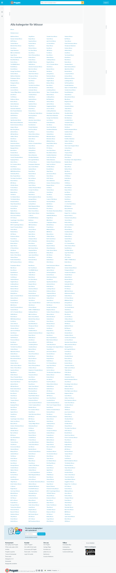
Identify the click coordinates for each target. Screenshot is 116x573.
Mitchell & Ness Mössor (34, 319)
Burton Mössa (14, 101)
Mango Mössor (14, 451)
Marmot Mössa (50, 94)
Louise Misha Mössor (34, 442)
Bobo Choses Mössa (33, 211)
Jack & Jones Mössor (51, 351)
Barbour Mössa (50, 83)
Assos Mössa (32, 236)
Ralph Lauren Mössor (70, 367)
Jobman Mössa (14, 131)
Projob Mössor (14, 502)
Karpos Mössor (50, 444)
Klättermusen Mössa (69, 78)
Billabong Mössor (69, 491)
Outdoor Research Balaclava (54, 162)
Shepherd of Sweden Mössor (36, 370)
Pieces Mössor (68, 414)
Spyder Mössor (14, 412)
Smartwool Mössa (69, 224)
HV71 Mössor (68, 486)
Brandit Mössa (50, 169)
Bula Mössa (13, 85)
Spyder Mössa (68, 164)
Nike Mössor (13, 267)
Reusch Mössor (32, 433)
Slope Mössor (50, 484)
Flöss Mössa (50, 208)
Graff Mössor (68, 458)
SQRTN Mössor (14, 337)
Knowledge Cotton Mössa (53, 113)
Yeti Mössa (13, 194)
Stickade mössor (15, 33)
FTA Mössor (49, 449)
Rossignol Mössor (15, 505)
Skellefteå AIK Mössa (52, 215)
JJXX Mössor (67, 449)
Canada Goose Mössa (70, 90)
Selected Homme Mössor (35, 451)
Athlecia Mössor (32, 484)
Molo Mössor (32, 351)
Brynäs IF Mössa (68, 215)
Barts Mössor (32, 277)
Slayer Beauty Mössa (16, 204)
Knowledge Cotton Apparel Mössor (55, 347)
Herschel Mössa (14, 222)
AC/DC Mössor (68, 430)
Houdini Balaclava (69, 85)
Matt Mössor (14, 472)
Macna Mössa (68, 187)
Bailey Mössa (50, 252)
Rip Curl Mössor (14, 433)
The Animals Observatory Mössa (54, 211)
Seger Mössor (32, 272)
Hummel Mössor (14, 309)
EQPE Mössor (50, 342)
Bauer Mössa (50, 45)
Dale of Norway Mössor (34, 365)
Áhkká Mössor (32, 337)
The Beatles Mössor (69, 463)
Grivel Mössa (50, 192)
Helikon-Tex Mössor (69, 398)
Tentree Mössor (14, 442)
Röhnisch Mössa (32, 48)
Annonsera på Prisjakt (36, 548)
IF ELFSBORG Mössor (34, 488)
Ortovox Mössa (32, 229)
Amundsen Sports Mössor (71, 342)
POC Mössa (49, 148)
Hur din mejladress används (37, 535)
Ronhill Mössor (50, 367)
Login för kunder (34, 553)
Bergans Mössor (32, 284)
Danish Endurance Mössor (17, 379)
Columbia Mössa (32, 94)
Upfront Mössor (50, 270)
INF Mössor (13, 435)
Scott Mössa (32, 176)
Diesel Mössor (50, 477)
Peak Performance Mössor (53, 265)
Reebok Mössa (14, 231)
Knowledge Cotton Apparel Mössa (73, 159)
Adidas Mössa (68, 50)
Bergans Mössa (50, 185)
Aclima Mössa (50, 87)
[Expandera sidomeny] (2, 7)
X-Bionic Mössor (32, 367)
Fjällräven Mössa (15, 36)
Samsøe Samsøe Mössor (71, 267)
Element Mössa (32, 173)
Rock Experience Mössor (70, 400)
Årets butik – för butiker (36, 550)
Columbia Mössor (33, 347)
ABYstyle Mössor (15, 386)
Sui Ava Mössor (14, 474)
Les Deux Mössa (50, 43)
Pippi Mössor (14, 372)
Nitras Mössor (32, 460)
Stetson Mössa (50, 101)
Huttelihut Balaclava (51, 155)
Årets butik (14, 555)
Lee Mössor (49, 472)
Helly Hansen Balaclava (52, 115)
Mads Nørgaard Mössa (34, 206)
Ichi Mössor (31, 428)
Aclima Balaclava (15, 104)
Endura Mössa (32, 111)
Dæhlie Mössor (50, 388)
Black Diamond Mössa (70, 66)
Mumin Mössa (32, 234)
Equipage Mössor (15, 405)
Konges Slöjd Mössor (34, 398)
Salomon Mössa (68, 36)
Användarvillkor (72, 543)
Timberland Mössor (51, 293)
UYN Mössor (50, 428)
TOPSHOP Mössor (51, 493)
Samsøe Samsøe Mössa (16, 38)
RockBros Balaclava (69, 138)
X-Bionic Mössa (68, 234)
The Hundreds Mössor (52, 453)
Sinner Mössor (50, 321)
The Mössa (49, 194)
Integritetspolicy (72, 548)
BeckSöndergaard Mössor (71, 379)
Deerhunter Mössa (15, 143)
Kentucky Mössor (51, 412)
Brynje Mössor (50, 330)
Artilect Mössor (14, 374)
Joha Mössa (13, 94)
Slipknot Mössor (14, 470)
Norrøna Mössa (68, 124)
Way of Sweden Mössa (16, 57)
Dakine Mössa (68, 236)
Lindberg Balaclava (51, 111)
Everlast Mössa (32, 43)
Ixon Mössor (31, 446)
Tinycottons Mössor (69, 477)
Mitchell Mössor (14, 493)
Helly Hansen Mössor (52, 277)
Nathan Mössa (68, 169)
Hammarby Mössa (15, 173)
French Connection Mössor (71, 437)
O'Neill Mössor (50, 474)
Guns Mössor (14, 463)
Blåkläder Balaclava (15, 213)
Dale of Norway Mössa (34, 55)
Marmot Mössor (32, 349)
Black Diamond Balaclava (17, 122)
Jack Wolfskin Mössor (70, 321)
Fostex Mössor (32, 379)
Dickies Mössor (14, 344)
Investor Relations (54, 555)
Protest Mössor (32, 440)
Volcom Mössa (68, 220)
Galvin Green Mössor (34, 386)
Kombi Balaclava (51, 122)
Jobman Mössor (14, 384)
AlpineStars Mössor (15, 351)
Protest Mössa (14, 187)
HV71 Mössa (14, 217)
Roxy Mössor (32, 384)
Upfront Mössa (50, 104)
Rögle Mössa (50, 217)
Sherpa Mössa (68, 173)
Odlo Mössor (68, 309)
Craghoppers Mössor (34, 491)
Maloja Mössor (50, 442)
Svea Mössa (68, 104)
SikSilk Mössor (14, 314)
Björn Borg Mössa (15, 129)
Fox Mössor (13, 321)
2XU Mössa (31, 141)
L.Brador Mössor (14, 328)
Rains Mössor (14, 398)
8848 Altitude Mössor (16, 319)
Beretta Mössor (32, 293)
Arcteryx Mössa (68, 76)
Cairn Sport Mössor (15, 491)
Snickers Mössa (68, 48)
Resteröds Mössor (15, 326)
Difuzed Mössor (50, 495)
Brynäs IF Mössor (51, 486)
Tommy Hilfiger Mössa (16, 92)
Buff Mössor (68, 328)
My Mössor (31, 458)
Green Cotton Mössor (70, 474)
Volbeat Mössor (32, 470)
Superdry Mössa (32, 41)
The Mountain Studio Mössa (35, 113)
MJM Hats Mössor (69, 291)
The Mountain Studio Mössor (54, 372)
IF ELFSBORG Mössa (33, 217)
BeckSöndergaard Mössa (71, 129)
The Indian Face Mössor (70, 428)
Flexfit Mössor (50, 360)
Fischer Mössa (14, 62)
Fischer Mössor (68, 488)
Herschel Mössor (51, 353)
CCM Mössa (67, 183)
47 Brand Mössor (33, 512)
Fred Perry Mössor (51, 381)
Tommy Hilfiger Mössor (34, 423)
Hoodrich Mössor (69, 472)
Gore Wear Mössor (51, 398)
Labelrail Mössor (14, 453)
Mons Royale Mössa (15, 176)
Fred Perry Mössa (33, 129)
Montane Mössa (50, 241)
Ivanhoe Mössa (14, 73)
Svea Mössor (50, 279)
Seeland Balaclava (33, 208)
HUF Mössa (13, 234)
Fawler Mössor (14, 274)
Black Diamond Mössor (52, 340)
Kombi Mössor (32, 356)
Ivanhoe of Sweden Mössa (35, 143)
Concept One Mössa (33, 190)
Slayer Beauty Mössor (70, 467)
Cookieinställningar (73, 550)
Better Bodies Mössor (16, 388)
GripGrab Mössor (15, 279)
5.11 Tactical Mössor (52, 363)
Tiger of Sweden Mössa (52, 92)
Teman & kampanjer (16, 553)
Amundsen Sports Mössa (35, 120)
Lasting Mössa (32, 204)
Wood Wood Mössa (15, 215)
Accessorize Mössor (15, 446)
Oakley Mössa (32, 148)
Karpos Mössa (68, 190)
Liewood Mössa (14, 90)
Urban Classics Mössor (16, 365)
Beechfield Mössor (33, 323)
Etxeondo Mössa (33, 245)
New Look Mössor (51, 446)
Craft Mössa (13, 97)
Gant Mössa (31, 80)
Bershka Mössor (32, 449)
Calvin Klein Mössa (33, 87)
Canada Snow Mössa (52, 36)
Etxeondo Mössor (15, 509)
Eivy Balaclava (32, 124)
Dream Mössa (32, 257)
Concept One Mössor (52, 430)
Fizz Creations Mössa (16, 164)
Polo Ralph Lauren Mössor (71, 391)
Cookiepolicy (71, 546)
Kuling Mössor (14, 293)
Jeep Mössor (13, 477)
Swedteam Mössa (69, 231)
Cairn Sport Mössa (33, 222)
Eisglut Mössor (68, 444)
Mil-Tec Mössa (68, 227)
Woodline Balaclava (33, 157)
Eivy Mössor (13, 342)
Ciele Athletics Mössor (70, 479)
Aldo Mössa (31, 227)
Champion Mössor (69, 498)
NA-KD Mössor (68, 446)
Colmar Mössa (68, 148)
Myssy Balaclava (69, 208)
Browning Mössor (33, 391)
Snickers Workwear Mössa (53, 183)
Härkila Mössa (32, 152)
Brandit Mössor (68, 433)
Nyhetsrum (52, 553)
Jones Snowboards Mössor (35, 402)
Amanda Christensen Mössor (35, 333)
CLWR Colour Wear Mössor (53, 302)
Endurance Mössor (51, 498)
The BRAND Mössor (33, 270)
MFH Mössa (13, 183)
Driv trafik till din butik (36, 546)
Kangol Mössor (50, 358)
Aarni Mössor (14, 407)
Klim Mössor (13, 402)
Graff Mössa (32, 192)
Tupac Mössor (50, 458)
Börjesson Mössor (51, 512)
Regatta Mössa (50, 62)
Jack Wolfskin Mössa (15, 169)
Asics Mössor (32, 286)
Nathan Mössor (68, 416)
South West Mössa (51, 157)
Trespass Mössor (15, 400)
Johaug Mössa (50, 73)
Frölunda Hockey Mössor (53, 488)
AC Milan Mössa (50, 166)
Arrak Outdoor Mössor (16, 484)
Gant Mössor (14, 333)
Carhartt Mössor (14, 291)
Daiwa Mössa (68, 111)
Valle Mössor (14, 409)
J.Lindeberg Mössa (51, 90)
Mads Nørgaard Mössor (34, 474)
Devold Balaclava (69, 92)
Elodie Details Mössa (16, 259)
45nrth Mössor (50, 521)
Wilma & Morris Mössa (34, 134)
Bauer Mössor (32, 335)
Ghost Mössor (50, 456)
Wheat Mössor (68, 502)
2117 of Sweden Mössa (52, 64)
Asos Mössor (32, 377)
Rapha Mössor (14, 428)
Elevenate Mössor (51, 316)
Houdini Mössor (68, 274)
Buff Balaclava (50, 99)
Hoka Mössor (14, 395)
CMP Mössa (49, 50)
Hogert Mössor (50, 519)
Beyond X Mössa (51, 245)
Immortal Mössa (32, 201)
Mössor (12, 29)
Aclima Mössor (14, 353)
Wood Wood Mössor (34, 353)
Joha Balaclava (14, 87)
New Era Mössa (14, 106)
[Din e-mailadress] (40, 531)
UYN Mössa (67, 176)
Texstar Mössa (68, 211)
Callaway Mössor (51, 423)
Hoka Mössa (32, 108)
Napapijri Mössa (14, 148)
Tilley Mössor (50, 507)
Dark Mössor (50, 465)
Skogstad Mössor (69, 312)
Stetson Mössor (68, 360)
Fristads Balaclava (33, 127)
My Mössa (31, 220)
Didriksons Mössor (51, 291)
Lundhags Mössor (51, 288)
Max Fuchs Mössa (33, 69)
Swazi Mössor (68, 395)
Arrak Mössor (14, 360)
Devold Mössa (14, 69)
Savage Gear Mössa (15, 71)
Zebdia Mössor (50, 386)
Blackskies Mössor (69, 388)
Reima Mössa (68, 62)
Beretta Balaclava (15, 155)
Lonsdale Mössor (51, 400)
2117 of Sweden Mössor (16, 312)
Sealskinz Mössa (69, 131)
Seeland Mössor (50, 433)
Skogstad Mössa (33, 250)
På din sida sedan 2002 (17, 546)
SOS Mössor (50, 514)
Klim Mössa (67, 171)
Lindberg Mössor (15, 284)
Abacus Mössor (50, 314)
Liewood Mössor (15, 335)
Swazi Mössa (32, 145)
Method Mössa (14, 190)
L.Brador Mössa (32, 71)
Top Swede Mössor (69, 307)
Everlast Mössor (68, 363)
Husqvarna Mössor (33, 374)
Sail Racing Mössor (51, 272)
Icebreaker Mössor (69, 284)
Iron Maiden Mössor (51, 460)
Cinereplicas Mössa (69, 122)
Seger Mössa (14, 55)
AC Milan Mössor (69, 423)
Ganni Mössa (50, 38)
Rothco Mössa (68, 222)
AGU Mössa (49, 255)
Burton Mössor (68, 358)
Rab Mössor (49, 305)
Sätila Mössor (32, 274)
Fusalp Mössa (68, 194)
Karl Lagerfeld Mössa (34, 159)
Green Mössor (14, 458)
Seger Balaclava (14, 50)
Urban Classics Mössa (70, 245)
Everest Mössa (50, 131)
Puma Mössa (14, 238)
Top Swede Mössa (69, 55)
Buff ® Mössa (32, 183)
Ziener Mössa (14, 229)
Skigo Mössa (50, 171)
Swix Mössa (31, 83)
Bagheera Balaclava (15, 145)
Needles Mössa (68, 162)
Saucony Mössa (68, 143)
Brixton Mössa (14, 243)
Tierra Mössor (68, 330)
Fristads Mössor (14, 302)
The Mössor (67, 456)
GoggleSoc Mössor (69, 481)
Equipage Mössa (15, 159)
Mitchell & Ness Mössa (16, 45)
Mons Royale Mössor (52, 337)
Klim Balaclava (68, 118)
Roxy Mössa (31, 131)
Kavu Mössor (14, 270)
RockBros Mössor (15, 391)
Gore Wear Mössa (51, 150)
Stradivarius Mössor (51, 451)
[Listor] (2, 12)
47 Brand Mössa (14, 248)
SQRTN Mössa (14, 115)
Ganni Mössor (50, 300)
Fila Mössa (67, 127)
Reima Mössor (50, 356)
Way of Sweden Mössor (16, 377)
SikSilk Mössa (32, 64)
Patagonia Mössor (69, 270)
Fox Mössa (49, 52)
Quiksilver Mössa (33, 104)
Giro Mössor (49, 379)
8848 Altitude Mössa (15, 171)
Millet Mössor (14, 305)
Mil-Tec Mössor (14, 500)
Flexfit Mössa (32, 101)
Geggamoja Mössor (51, 295)
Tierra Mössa (68, 41)
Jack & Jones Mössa (51, 173)
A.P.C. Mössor (32, 519)
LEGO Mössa (32, 180)
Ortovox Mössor (32, 307)
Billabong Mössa (51, 229)
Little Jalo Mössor (51, 284)
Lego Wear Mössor (51, 365)
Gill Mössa (31, 262)
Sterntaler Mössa (33, 252)
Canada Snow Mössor (70, 272)
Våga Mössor (14, 481)
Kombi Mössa (68, 178)
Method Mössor (50, 440)
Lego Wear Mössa (69, 252)
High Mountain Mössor (52, 281)
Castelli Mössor (32, 437)
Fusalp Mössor (50, 435)
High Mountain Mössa (16, 120)
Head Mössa (14, 166)
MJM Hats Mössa (33, 224)
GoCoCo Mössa (50, 108)
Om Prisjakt (52, 543)
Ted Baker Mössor (51, 509)
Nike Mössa (67, 99)
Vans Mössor (32, 300)
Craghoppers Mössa (51, 222)
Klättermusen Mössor (70, 293)
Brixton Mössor (32, 363)
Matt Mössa (49, 204)
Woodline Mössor (33, 393)
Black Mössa (32, 194)
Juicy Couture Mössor (70, 412)
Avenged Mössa (32, 199)
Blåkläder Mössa (51, 141)
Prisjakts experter (16, 550)
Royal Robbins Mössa (52, 143)
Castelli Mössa (68, 185)
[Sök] (82, 2)
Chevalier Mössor (69, 356)
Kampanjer (14, 560)
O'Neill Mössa (50, 206)
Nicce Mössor (50, 500)
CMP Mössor (50, 395)
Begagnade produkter (17, 562)
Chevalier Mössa (69, 64)
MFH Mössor (31, 419)
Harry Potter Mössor (15, 381)
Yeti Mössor (13, 456)
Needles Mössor (32, 407)
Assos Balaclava (51, 180)
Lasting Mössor (68, 470)
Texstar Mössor (50, 481)
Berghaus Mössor (51, 309)
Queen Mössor (50, 467)
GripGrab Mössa (32, 99)
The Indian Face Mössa (16, 178)
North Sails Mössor (33, 502)
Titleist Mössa (68, 108)
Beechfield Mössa (15, 59)
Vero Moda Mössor (15, 437)
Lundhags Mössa (69, 80)
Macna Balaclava (33, 155)
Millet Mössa (50, 220)
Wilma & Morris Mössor (52, 384)
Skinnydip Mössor (33, 493)
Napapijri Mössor (69, 347)
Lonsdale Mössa (69, 120)
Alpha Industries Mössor (70, 344)
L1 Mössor (13, 486)
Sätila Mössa (32, 97)
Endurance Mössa (15, 236)
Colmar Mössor (14, 349)
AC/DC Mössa (50, 178)
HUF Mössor (13, 498)
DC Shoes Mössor (69, 298)
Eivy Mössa (49, 48)
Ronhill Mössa (14, 66)
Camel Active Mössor (34, 444)
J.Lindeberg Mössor (33, 344)
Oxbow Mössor (50, 479)
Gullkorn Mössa (14, 136)
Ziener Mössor (14, 495)
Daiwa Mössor (32, 372)
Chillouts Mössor (69, 319)
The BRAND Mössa (15, 64)
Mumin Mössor (32, 360)
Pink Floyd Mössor (51, 463)
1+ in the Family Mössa (70, 204)
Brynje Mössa (32, 38)
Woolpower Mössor (33, 326)
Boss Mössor (14, 393)
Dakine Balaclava (51, 159)
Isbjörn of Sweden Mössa (71, 87)
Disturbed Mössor (69, 465)
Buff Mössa (67, 38)
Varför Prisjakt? (34, 543)
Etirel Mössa (68, 57)
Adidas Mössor (68, 265)
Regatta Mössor (32, 509)
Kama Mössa (32, 171)
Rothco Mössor (68, 495)
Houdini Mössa (50, 78)
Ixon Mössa (67, 192)
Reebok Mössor (32, 495)
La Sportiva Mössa (69, 73)
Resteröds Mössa (51, 76)
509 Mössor (67, 407)
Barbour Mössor (50, 374)
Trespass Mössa (68, 152)
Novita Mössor (32, 453)
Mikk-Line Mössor (33, 314)
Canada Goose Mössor (70, 337)
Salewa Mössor (14, 298)
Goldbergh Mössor (33, 312)
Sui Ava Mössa (14, 206)
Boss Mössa (49, 85)
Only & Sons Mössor (69, 435)
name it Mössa (32, 185)
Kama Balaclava (50, 213)
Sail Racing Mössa (69, 83)
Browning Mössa (33, 115)
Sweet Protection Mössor (17, 307)
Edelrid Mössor (14, 521)
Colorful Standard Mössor (53, 402)
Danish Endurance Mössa (17, 124)
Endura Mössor (50, 377)
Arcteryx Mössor (50, 326)
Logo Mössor (32, 507)
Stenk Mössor (50, 421)
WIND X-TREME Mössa (70, 259)
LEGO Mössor (68, 421)
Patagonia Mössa (15, 83)
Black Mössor (32, 456)
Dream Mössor (14, 519)
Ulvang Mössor (68, 281)
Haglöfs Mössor (14, 281)
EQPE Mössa (14, 41)
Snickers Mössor (14, 363)
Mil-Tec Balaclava (33, 241)
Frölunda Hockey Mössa (70, 217)
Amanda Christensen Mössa (35, 66)
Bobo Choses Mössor (34, 316)
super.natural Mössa (33, 255)
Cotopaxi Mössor (15, 479)
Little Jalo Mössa (14, 113)
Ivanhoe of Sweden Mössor (53, 409)
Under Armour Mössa (52, 250)
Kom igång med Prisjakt (17, 543)
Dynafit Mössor (14, 272)
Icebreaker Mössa (33, 90)
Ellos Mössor (68, 314)
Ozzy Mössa (68, 197)
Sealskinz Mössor (69, 335)
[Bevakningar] (2, 16)
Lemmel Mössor (32, 281)
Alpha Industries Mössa (34, 92)
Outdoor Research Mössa (35, 187)
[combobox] (60, 2)
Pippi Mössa (31, 45)
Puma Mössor (68, 500)
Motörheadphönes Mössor (71, 460)
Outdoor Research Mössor (53, 312)
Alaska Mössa (50, 57)
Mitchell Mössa (50, 224)
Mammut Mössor (14, 288)
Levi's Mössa (50, 120)
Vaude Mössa (68, 94)
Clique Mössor (68, 505)
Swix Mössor (32, 328)
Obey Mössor (14, 516)
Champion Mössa (33, 238)
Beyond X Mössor (15, 512)
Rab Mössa (49, 71)
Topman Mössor (68, 453)
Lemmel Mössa (14, 118)
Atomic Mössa (14, 162)
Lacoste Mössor (68, 316)
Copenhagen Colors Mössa (17, 220)
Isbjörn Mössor (50, 502)
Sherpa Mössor (68, 426)
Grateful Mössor (14, 467)
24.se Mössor (68, 381)
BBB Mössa (49, 231)
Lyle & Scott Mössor (15, 330)
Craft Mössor (14, 277)
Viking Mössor (68, 353)
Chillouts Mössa (50, 236)
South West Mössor (69, 402)
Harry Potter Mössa (51, 127)
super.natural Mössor (70, 516)
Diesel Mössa (14, 208)
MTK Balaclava (68, 155)
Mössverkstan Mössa (70, 97)
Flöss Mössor (68, 440)
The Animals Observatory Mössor (37, 481)
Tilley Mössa (68, 255)
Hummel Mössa (68, 238)
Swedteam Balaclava (52, 129)
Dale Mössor (50, 335)
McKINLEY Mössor (51, 267)
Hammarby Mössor (33, 426)
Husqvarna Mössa (69, 106)
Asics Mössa (32, 52)
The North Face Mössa (34, 85)
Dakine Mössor (68, 295)
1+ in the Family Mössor (34, 472)
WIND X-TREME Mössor (34, 309)
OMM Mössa (31, 118)
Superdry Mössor (15, 370)
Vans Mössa (13, 48)
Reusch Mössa (14, 180)
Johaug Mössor (68, 302)
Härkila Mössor (50, 319)
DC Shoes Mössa (33, 162)
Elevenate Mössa (33, 259)
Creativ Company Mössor (35, 405)
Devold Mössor (14, 300)
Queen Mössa (68, 201)
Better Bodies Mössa (34, 136)
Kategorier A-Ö (15, 557)
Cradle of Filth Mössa (52, 199)
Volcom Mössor (68, 305)
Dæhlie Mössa (68, 136)
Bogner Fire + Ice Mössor (71, 484)
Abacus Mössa (50, 145)
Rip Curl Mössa (32, 178)
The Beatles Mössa (15, 199)
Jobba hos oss (53, 550)
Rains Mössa (68, 157)
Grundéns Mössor (69, 405)
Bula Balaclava (14, 80)
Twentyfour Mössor (69, 365)
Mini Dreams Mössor (33, 514)
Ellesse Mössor (32, 500)
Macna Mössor (50, 437)
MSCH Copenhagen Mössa (17, 224)
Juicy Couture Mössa (33, 166)
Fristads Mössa (14, 152)
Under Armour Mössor (34, 505)
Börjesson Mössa (15, 252)
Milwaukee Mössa (51, 136)
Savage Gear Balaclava (52, 118)
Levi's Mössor (32, 321)
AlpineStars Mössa (69, 69)
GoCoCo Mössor (51, 370)
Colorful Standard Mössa (17, 157)
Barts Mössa (14, 150)
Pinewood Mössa (33, 122)
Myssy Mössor (14, 423)
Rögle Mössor (14, 488)
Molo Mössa (68, 59)
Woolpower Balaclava (70, 45)
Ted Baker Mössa (69, 250)
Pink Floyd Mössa (51, 201)
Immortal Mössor (33, 467)
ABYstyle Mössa (14, 134)
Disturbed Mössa (15, 201)
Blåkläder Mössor (69, 300)
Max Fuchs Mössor (69, 509)
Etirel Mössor (68, 286)
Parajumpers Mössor (15, 265)
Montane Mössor (51, 323)
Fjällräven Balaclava (15, 76)
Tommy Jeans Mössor (16, 507)
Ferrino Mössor (32, 479)
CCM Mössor (32, 430)
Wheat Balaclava (51, 248)
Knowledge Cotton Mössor (71, 384)
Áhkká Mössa (14, 141)
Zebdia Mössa (50, 134)
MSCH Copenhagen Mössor (53, 491)
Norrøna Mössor (69, 279)
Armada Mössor (68, 333)
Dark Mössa (67, 199)
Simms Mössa (32, 138)
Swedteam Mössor (15, 356)
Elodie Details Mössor (34, 295)
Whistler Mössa (14, 185)
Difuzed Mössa (68, 229)
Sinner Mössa (50, 176)
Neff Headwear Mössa (16, 262)
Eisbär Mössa (68, 262)
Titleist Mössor (68, 370)
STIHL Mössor (68, 372)
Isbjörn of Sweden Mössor (17, 295)
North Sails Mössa (51, 238)
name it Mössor (14, 323)
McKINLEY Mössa (33, 62)
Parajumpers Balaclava (34, 164)
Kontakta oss (53, 548)
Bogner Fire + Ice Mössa (70, 213)
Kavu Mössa (49, 55)
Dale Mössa (13, 138)
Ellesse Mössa (50, 234)
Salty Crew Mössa (51, 164)
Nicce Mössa (32, 243)
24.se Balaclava (68, 115)
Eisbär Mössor (50, 286)
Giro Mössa (49, 124)
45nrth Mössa (50, 262)
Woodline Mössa (69, 113)
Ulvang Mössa (32, 150)
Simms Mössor (32, 298)
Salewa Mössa (14, 257)
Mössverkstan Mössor (16, 358)
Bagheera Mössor (69, 393)
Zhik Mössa (13, 250)
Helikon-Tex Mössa (69, 141)
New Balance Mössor (52, 416)
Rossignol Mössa (15, 241)
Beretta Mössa (68, 71)
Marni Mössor (68, 519)
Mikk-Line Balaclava (15, 52)
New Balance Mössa (52, 152)
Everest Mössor (50, 274)
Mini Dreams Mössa (33, 248)
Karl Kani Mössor (69, 451)
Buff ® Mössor (50, 426)
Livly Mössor (49, 328)
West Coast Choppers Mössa (72, 145)
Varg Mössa (31, 36)
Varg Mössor (14, 414)
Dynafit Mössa (68, 248)
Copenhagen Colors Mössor (17, 419)
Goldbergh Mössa (51, 59)
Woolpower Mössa (33, 76)
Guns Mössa (50, 197)
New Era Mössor (33, 358)
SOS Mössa (49, 257)
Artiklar (13, 548)
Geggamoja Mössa (51, 106)
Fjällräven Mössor (69, 326)
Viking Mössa (32, 231)
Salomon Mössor (33, 291)
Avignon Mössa (14, 127)
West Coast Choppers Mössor (54, 405)
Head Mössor (32, 412)
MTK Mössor (31, 416)
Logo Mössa (50, 243)
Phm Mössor (50, 414)
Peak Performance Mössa (71, 43)
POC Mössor (68, 288)
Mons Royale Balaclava (16, 111)
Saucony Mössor (33, 342)
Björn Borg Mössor (33, 381)
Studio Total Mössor (51, 505)
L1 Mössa (31, 215)
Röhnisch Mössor (51, 393)
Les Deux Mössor (69, 340)
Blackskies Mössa (51, 138)
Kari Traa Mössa (32, 78)
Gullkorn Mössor (68, 386)
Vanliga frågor (53, 546)
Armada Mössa (68, 134)
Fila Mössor (13, 416)
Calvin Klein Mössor (51, 344)
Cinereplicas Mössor (69, 377)
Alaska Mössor (68, 277)
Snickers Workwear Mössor (17, 426)
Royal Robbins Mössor (34, 395)
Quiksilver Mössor (15, 514)
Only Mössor (13, 444)
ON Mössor (67, 409)
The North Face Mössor (16, 347)
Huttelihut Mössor (33, 330)
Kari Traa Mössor (33, 267)
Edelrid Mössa (50, 259)
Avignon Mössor (50, 333)
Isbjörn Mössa (14, 245)
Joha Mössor (32, 340)
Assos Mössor (68, 493)
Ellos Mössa (67, 150)
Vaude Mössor (50, 349)
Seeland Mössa (32, 169)
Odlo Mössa (49, 66)
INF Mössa (67, 180)
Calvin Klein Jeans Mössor (35, 414)
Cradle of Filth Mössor (34, 465)
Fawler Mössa (32, 59)
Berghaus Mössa (69, 101)
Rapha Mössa (14, 211)
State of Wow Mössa (16, 255)
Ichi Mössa (49, 187)
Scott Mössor (68, 351)
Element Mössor (32, 435)
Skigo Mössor (32, 421)
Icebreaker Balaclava (16, 108)
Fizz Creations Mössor (34, 409)
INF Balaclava (68, 206)
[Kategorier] (2, 2)
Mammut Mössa (50, 69)
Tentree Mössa (50, 190)
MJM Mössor (13, 440)
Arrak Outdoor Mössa (34, 213)
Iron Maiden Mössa (15, 197)
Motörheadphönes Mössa (35, 197)
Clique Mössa (68, 241)
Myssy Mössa (68, 166)
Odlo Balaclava (32, 106)
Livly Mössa (67, 52)
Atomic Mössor (50, 419)
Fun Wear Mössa (33, 50)
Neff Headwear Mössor (34, 521)
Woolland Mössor (69, 419)
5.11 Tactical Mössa (69, 243)
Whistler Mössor (14, 430)
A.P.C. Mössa (68, 257)
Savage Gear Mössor (52, 307)
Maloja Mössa (14, 192)
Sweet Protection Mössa (16, 227)
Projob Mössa (50, 227)
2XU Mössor (49, 391)
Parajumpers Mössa (15, 78)
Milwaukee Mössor (33, 388)
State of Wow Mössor (16, 367)
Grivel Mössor (14, 460)
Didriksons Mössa (15, 99)
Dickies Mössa (32, 57)
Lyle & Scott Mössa (51, 41)
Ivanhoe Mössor (14, 286)
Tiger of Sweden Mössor (35, 302)
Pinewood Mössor (15, 340)
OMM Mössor (68, 374)
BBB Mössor (68, 512)
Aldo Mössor (32, 305)
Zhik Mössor (68, 514)
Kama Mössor (14, 316)
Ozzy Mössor (32, 463)
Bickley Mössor (68, 442)
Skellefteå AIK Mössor (34, 486)
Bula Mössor (32, 265)
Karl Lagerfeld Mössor (70, 349)
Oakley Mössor (50, 298)
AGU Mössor (32, 516)
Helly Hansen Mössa (33, 73)
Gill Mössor (67, 521)
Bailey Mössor (50, 516)
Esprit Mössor (50, 407)
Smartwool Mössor (33, 288)
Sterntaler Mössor (69, 507)
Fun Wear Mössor (33, 279)
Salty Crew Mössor (15, 421)
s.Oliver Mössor (32, 477)
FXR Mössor (67, 323)
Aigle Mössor (50, 470)
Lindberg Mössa (50, 97)
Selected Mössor (15, 449)
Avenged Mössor (15, 465)
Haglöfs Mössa (50, 80)
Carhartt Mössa (14, 43)
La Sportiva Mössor (33, 498)
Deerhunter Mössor (33, 400)
